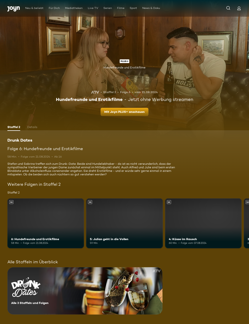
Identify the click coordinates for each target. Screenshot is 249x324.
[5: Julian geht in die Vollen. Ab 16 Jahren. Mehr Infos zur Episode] (124, 223)
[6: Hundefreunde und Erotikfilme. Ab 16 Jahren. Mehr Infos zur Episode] (45, 223)
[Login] (239, 8)
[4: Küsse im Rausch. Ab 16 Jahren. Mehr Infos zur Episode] (203, 223)
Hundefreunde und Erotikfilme (124, 67)
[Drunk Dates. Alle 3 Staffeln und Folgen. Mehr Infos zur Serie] (84, 291)
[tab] (14, 127)
